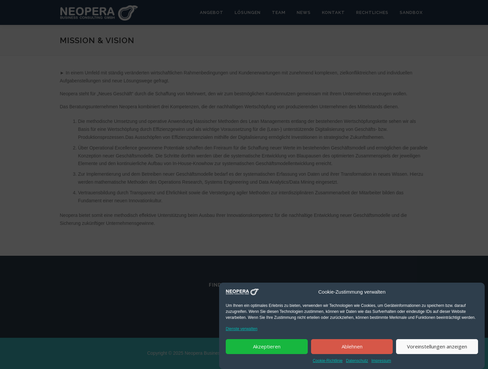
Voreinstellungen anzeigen (437, 347)
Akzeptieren (267, 347)
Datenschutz (357, 361)
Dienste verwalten (241, 329)
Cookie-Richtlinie (328, 361)
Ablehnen (352, 347)
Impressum (381, 361)
